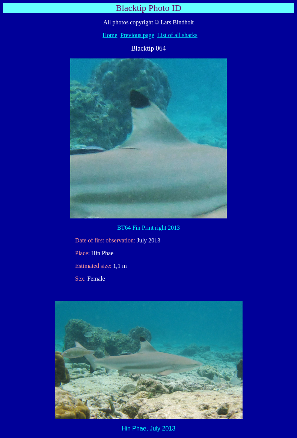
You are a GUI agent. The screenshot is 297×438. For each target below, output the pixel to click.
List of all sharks (177, 35)
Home (110, 35)
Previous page (137, 35)
